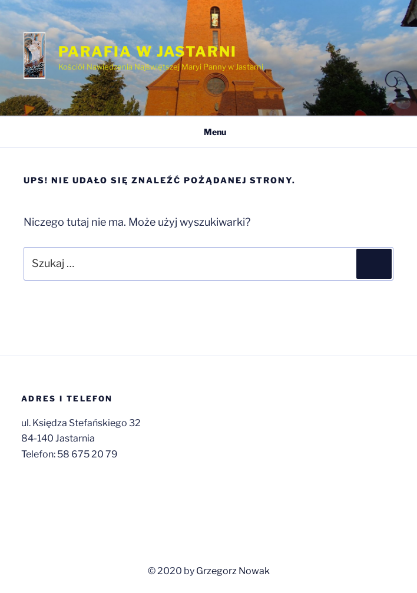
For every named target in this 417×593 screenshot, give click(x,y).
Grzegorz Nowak (233, 570)
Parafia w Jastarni (147, 51)
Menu (208, 132)
